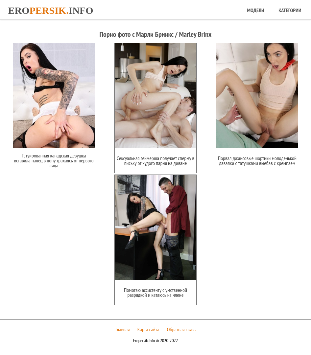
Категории (289, 10)
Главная (122, 329)
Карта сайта (148, 329)
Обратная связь (181, 329)
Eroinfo (50, 10)
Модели (255, 10)
